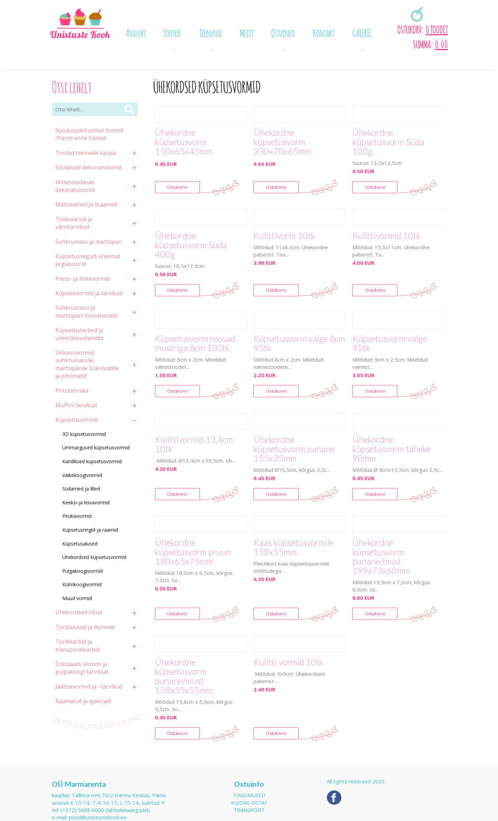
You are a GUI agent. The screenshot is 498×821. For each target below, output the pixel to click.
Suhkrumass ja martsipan (88, 241)
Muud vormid (77, 598)
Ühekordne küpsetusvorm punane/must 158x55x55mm (184, 676)
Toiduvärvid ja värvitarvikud (73, 223)
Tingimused (249, 795)
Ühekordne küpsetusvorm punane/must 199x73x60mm (381, 556)
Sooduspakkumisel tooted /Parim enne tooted (89, 134)
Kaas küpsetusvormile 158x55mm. (293, 547)
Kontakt (324, 32)
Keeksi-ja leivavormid (86, 502)
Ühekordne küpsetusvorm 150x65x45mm (184, 142)
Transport (249, 809)
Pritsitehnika (72, 390)
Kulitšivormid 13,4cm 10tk (194, 444)
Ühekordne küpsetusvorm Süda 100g (388, 142)
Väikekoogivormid (82, 475)
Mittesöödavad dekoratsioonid (75, 186)
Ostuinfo (283, 32)
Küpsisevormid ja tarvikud (88, 293)
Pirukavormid (77, 516)
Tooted (172, 32)
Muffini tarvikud (76, 405)
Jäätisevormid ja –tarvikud (88, 686)
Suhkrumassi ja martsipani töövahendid (86, 311)
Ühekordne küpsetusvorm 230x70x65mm (282, 142)
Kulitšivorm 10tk (284, 235)
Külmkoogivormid (82, 584)
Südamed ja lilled (81, 488)
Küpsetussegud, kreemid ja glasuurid (87, 260)
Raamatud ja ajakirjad (83, 701)
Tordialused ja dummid (84, 627)
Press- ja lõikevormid (82, 278)
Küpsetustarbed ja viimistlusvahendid (79, 334)
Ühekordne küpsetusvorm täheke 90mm (391, 449)
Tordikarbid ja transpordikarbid (77, 645)
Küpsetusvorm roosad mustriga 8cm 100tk (195, 343)
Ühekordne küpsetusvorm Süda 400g (191, 245)
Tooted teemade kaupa (85, 153)
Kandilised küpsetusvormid (92, 461)
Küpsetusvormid (76, 419)
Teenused (210, 32)
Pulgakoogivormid (82, 571)
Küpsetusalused (80, 543)
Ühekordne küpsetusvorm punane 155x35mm (294, 449)
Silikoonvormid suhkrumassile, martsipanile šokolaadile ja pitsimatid (87, 364)
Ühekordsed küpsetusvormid (94, 557)
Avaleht (136, 32)
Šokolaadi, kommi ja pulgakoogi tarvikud (81, 667)
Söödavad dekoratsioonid (88, 167)
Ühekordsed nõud (78, 612)
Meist (246, 32)
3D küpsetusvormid (84, 434)
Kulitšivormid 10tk (386, 235)
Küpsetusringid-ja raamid (90, 529)
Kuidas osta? (249, 802)
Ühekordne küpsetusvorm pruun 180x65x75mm (193, 552)
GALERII (361, 32)
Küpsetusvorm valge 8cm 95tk (299, 343)
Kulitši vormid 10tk (288, 662)
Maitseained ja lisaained (86, 204)
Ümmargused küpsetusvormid (96, 447)
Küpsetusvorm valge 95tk (389, 343)
